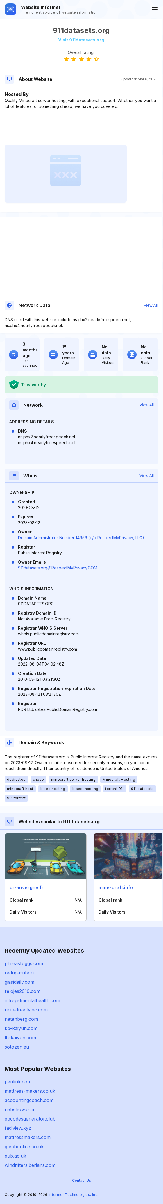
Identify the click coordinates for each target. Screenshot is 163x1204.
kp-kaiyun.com (21, 1028)
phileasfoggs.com (24, 963)
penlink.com (18, 1082)
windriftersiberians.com (30, 1165)
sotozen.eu (17, 1047)
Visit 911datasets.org (81, 40)
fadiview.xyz (18, 1128)
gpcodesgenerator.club (30, 1119)
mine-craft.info (115, 887)
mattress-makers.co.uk (30, 1091)
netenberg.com (21, 1019)
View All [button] (151, 305)
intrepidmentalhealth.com (32, 1000)
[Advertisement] (81, 126)
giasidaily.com (19, 982)
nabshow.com (20, 1109)
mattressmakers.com (28, 1137)
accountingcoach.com (29, 1100)
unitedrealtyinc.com (26, 1010)
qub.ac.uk (15, 1156)
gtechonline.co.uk (24, 1146)
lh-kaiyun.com (20, 1037)
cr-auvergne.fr (27, 887)
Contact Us (81, 1180)
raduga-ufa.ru (20, 973)
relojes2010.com (22, 991)
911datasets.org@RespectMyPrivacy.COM (57, 567)
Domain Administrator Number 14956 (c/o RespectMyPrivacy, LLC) (81, 537)
